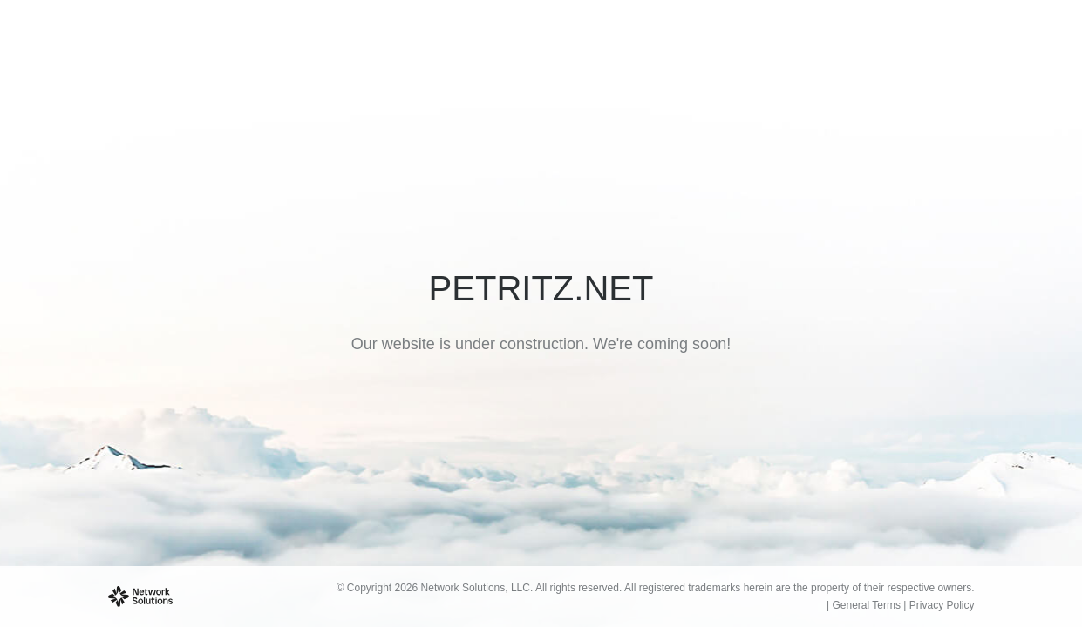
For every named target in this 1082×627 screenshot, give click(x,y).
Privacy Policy (942, 605)
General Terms (867, 605)
